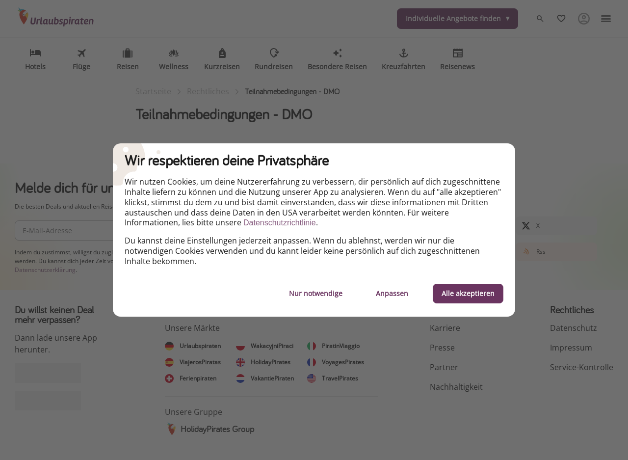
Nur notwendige (315, 293)
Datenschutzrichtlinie (279, 222)
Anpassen (392, 293)
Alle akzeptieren (468, 293)
